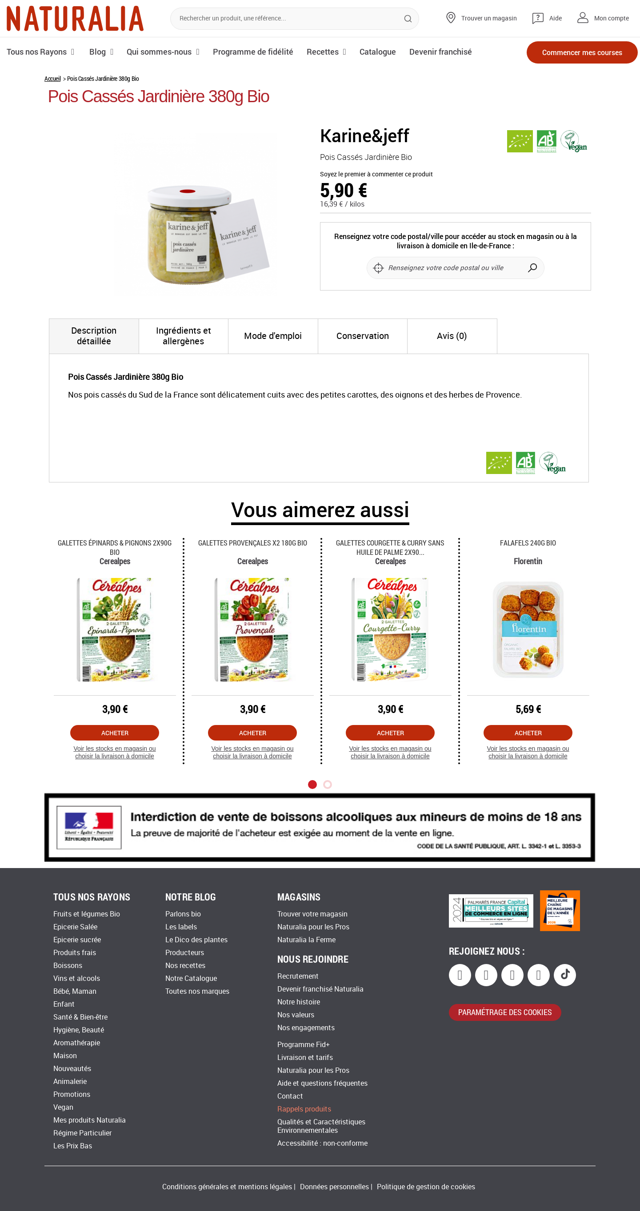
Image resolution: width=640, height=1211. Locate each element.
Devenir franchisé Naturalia (320, 989)
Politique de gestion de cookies (426, 1187)
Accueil (52, 78)
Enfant (64, 1004)
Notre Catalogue (191, 978)
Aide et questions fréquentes (322, 1083)
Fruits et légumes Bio (86, 914)
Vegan (63, 1107)
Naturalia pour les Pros (313, 927)
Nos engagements (306, 1028)
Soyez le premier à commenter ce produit (376, 174)
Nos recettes (185, 965)
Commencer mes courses (582, 52)
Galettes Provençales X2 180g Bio (252, 542)
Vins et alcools (76, 978)
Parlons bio (183, 914)
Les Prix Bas (72, 1146)
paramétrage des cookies (505, 1012)
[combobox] (294, 19)
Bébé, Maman (74, 991)
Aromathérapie (76, 1043)
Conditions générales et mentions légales (227, 1187)
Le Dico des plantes (196, 940)
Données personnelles (334, 1187)
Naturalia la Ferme (306, 940)
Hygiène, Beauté (78, 1030)
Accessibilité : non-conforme (322, 1143)
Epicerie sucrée (77, 940)
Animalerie (70, 1081)
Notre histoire (298, 1002)
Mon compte (611, 18)
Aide (555, 18)
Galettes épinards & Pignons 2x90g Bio (115, 547)
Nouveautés (72, 1068)
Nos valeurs (295, 1015)
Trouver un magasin (489, 18)
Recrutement (298, 976)
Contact (290, 1096)
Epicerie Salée (75, 927)
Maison (65, 1056)
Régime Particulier (82, 1133)
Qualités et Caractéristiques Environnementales (321, 1126)
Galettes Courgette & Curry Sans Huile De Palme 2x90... (390, 547)
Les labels (181, 927)
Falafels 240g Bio (528, 542)
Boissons (67, 965)
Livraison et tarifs (305, 1057)
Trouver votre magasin (312, 914)
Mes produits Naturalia (89, 1120)
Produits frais (74, 952)
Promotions (71, 1094)
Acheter (114, 733)
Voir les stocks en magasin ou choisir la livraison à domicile (114, 752)
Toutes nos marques (197, 991)
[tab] (94, 336)
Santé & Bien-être (80, 1017)
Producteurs (184, 952)
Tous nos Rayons (37, 51)
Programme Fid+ (303, 1044)
